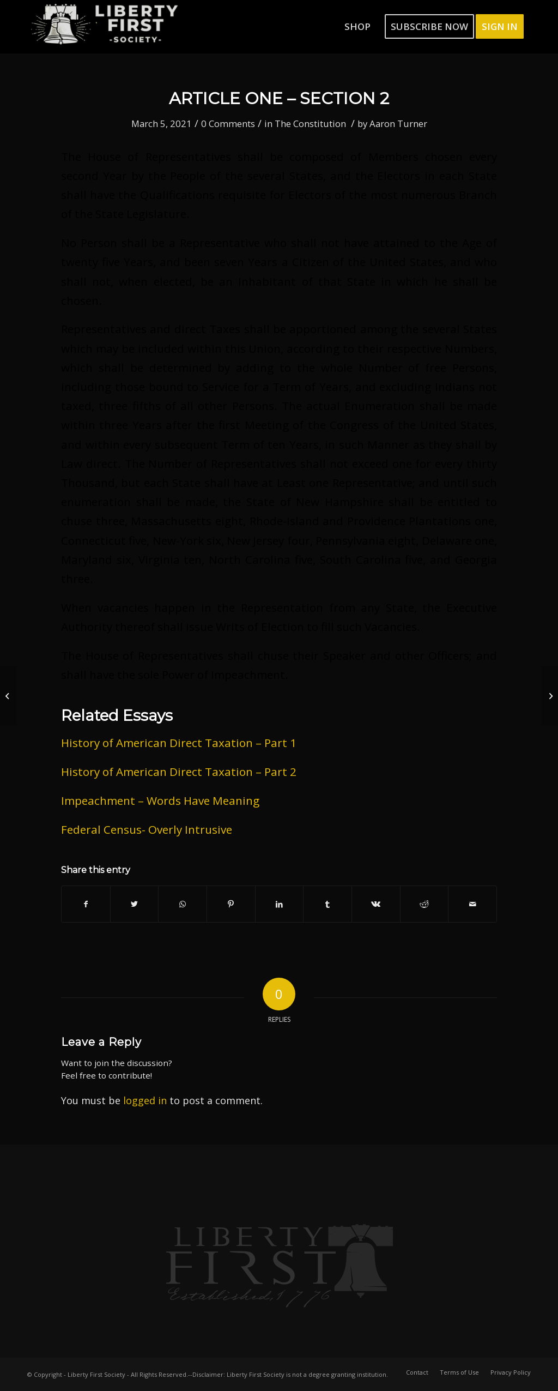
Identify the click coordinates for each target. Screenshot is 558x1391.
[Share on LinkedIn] (280, 904)
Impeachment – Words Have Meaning (160, 800)
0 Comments (228, 123)
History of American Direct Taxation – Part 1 (178, 742)
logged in (145, 1100)
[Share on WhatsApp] (183, 904)
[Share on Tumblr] (327, 904)
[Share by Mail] (472, 904)
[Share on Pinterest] (231, 904)
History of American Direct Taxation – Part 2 (178, 771)
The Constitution (310, 123)
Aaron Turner (398, 123)
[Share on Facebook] (86, 904)
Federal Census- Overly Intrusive (146, 829)
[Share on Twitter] (135, 904)
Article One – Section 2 (279, 98)
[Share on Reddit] (424, 904)
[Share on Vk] (376, 904)
